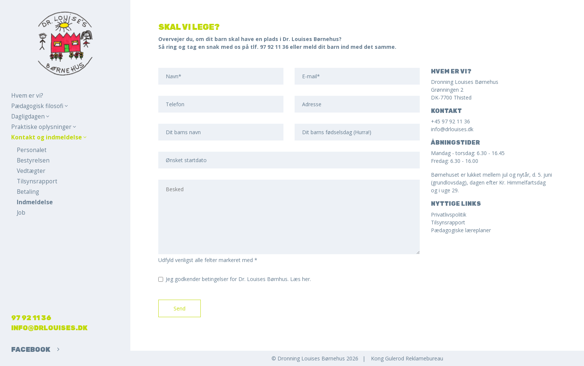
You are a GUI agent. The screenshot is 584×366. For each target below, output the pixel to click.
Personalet (32, 150)
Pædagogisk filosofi (39, 106)
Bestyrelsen (33, 160)
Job (21, 213)
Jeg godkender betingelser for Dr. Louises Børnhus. (238, 279)
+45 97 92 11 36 (450, 121)
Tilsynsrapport (37, 181)
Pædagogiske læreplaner (461, 230)
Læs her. (300, 279)
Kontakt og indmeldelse (48, 137)
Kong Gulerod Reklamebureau (407, 358)
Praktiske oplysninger (43, 127)
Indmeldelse (35, 202)
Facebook (35, 350)
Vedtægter (31, 171)
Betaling (28, 192)
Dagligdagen (30, 116)
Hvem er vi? (27, 96)
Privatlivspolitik (448, 214)
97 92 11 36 (31, 318)
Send (179, 308)
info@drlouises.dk (49, 328)
